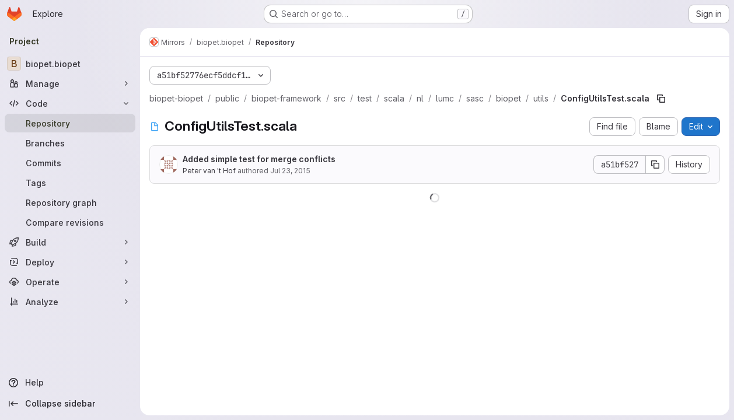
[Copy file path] (661, 98)
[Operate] (70, 281)
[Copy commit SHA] (655, 164)
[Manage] (70, 83)
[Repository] (70, 123)
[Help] (70, 382)
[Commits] (70, 162)
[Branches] (70, 143)
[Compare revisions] (70, 222)
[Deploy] (70, 262)
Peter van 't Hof (209, 170)
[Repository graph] (70, 202)
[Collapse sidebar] (70, 403)
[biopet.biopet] (70, 63)
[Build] (70, 242)
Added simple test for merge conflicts (259, 159)
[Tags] (70, 182)
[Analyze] (70, 301)
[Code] (70, 103)
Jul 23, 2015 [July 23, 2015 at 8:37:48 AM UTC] (290, 170)
